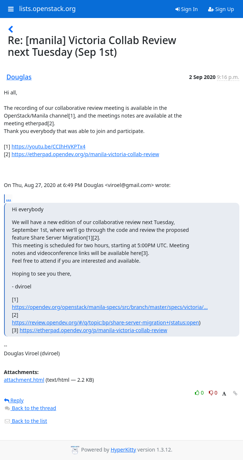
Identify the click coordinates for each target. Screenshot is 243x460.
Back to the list (25, 420)
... (8, 198)
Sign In (186, 9)
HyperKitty (123, 449)
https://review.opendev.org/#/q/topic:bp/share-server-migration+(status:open (105, 322)
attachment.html (24, 379)
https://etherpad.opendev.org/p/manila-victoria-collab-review (85, 154)
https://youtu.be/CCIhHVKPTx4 (48, 146)
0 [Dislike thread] (213, 392)
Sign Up (221, 9)
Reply (14, 400)
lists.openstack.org (47, 8)
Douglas (19, 76)
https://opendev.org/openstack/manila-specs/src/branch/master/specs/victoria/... (110, 306)
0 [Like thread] (200, 392)
